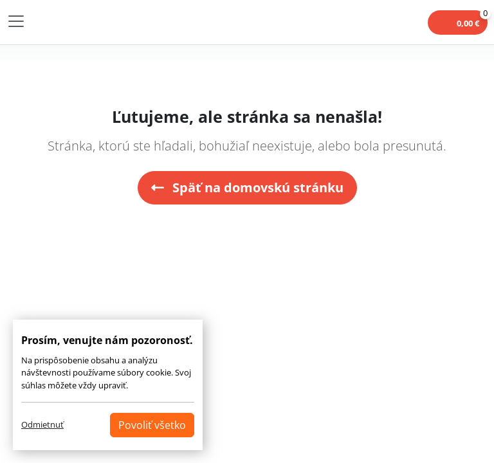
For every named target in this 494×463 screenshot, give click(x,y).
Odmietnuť (42, 424)
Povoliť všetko (152, 425)
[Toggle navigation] (16, 21)
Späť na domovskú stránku (247, 187)
